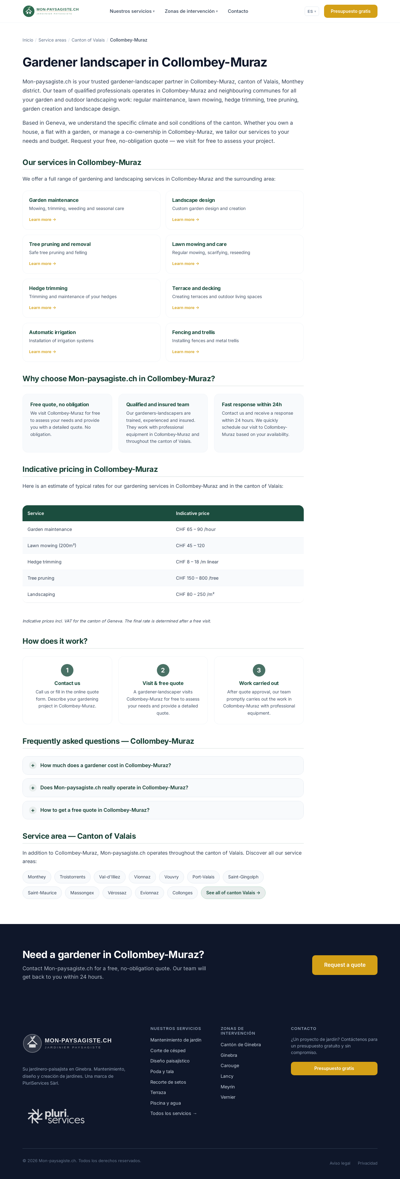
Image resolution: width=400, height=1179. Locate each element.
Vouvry (171, 876)
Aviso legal (340, 1163)
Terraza (158, 1092)
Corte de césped (168, 1050)
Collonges (182, 892)
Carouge (230, 1065)
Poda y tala (162, 1071)
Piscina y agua (165, 1103)
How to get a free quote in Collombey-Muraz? (94, 810)
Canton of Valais (88, 39)
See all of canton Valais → (233, 892)
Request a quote (345, 965)
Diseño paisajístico (170, 1060)
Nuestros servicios (132, 11)
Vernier (228, 1097)
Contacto (238, 11)
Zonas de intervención (191, 11)
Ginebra (229, 1055)
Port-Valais (203, 876)
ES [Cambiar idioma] (312, 11)
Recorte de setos (168, 1082)
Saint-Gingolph (243, 876)
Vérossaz (117, 892)
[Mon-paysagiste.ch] (58, 11)
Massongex (82, 892)
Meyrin (228, 1086)
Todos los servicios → (173, 1113)
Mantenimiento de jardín (176, 1039)
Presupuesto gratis (351, 11)
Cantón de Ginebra (241, 1044)
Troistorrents (72, 876)
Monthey (37, 876)
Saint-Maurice (42, 892)
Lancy (227, 1076)
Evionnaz (149, 892)
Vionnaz (142, 876)
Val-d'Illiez (109, 876)
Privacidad (368, 1163)
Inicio (27, 39)
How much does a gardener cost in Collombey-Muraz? (105, 765)
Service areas (52, 39)
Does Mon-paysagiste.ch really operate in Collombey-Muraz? (114, 787)
